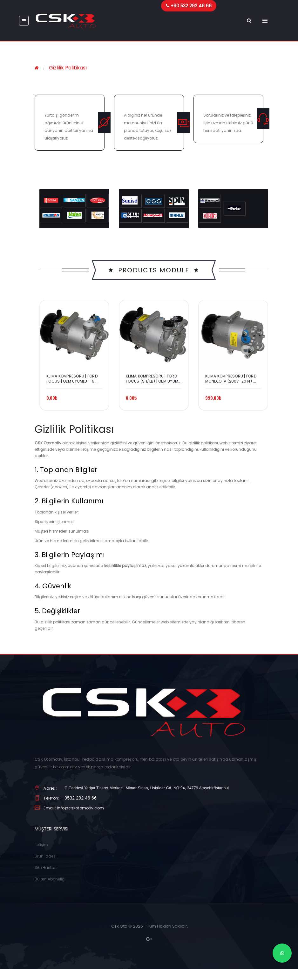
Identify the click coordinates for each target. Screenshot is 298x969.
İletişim (41, 844)
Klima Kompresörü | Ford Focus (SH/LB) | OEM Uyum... (153, 379)
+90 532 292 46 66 (191, 6)
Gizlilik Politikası (68, 67)
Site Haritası (46, 867)
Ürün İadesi (46, 856)
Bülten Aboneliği (50, 879)
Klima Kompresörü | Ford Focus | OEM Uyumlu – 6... (72, 379)
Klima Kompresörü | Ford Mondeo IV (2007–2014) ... (230, 379)
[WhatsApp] (282, 953)
